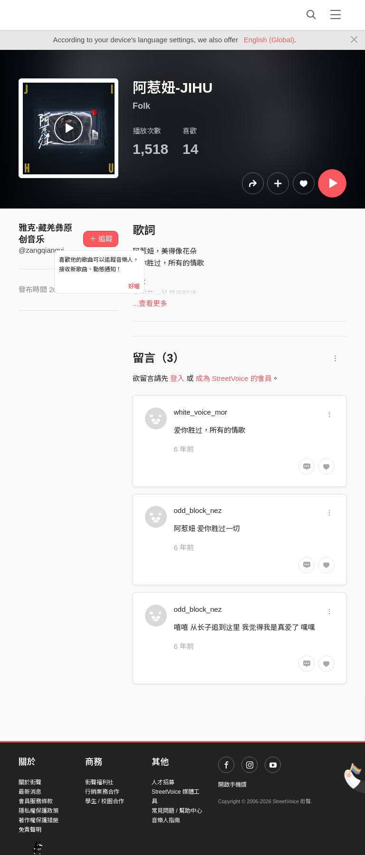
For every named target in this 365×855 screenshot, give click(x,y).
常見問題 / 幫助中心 (177, 811)
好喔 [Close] (134, 286)
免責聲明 (30, 829)
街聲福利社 (99, 782)
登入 (177, 378)
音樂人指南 (166, 820)
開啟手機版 (232, 784)
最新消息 (30, 791)
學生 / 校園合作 (104, 801)
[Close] (354, 40)
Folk (141, 106)
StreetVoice (58, 14)
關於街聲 (30, 782)
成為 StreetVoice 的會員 (234, 378)
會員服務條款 (36, 801)
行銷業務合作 (102, 791)
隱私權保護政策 (38, 811)
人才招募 (163, 782)
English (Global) (269, 40)
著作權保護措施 (38, 820)
